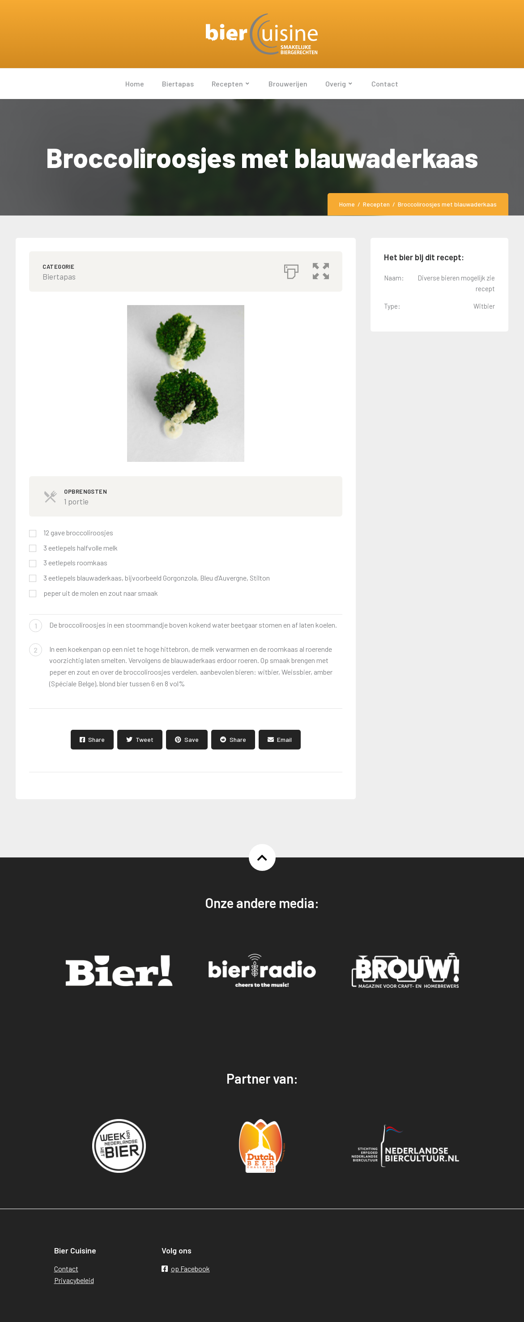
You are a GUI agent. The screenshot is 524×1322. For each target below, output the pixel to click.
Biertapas (59, 276)
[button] (321, 269)
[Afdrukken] (291, 269)
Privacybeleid (74, 1280)
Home (347, 204)
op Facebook (186, 1268)
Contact (66, 1268)
